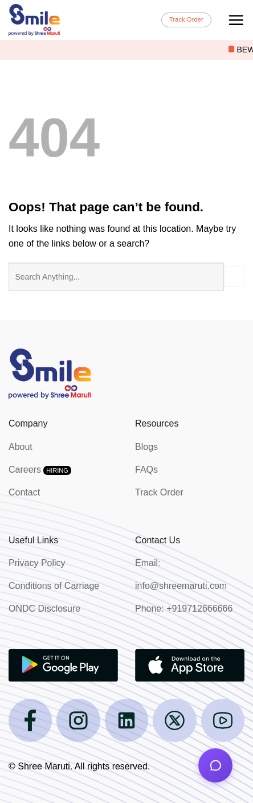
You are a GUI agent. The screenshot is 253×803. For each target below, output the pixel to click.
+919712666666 (199, 608)
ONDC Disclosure (44, 608)
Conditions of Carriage (54, 586)
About (20, 447)
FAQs (146, 469)
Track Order (159, 492)
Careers (40, 469)
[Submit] (234, 277)
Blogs (146, 447)
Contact (24, 492)
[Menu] (235, 20)
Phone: (150, 608)
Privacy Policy (37, 563)
